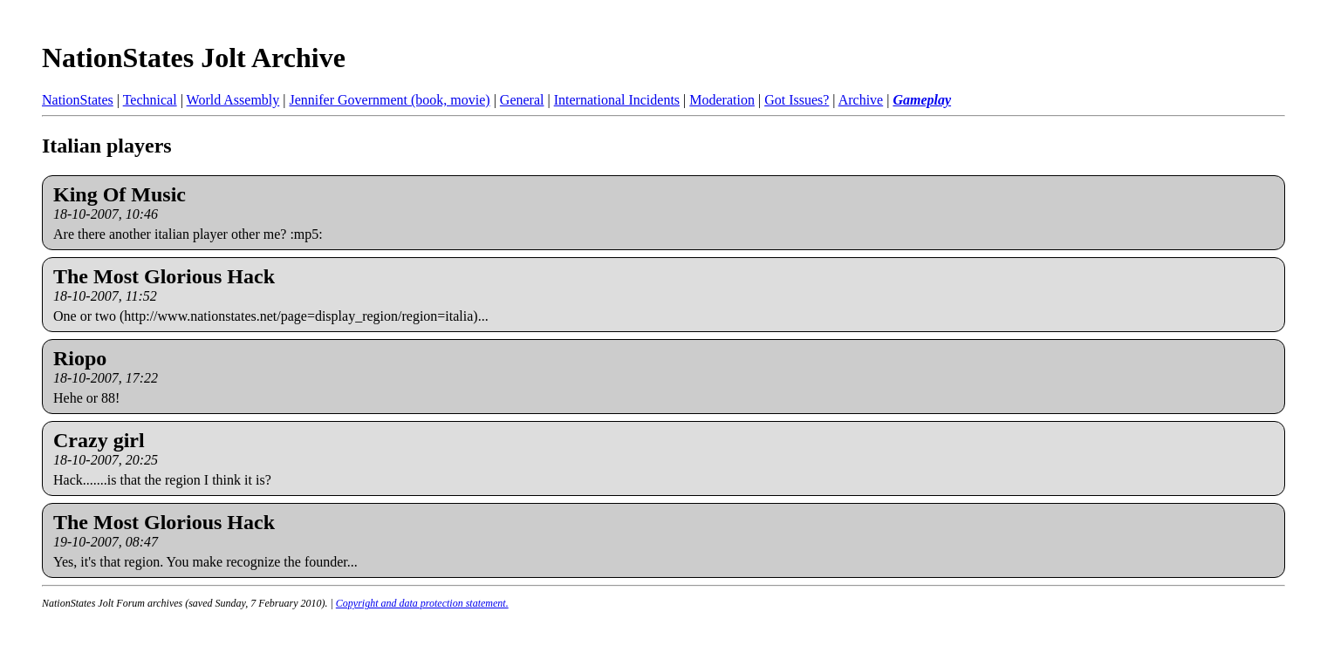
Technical (150, 99)
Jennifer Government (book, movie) (389, 99)
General (522, 99)
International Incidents (617, 99)
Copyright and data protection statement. (422, 603)
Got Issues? (796, 99)
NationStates (77, 99)
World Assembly (233, 99)
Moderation (722, 99)
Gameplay (922, 99)
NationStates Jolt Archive (193, 57)
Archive (861, 99)
